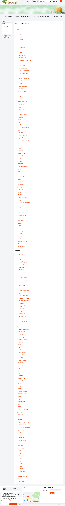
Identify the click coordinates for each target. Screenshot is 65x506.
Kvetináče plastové (22, 200)
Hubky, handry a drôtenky (22, 164)
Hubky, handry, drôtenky (22, 390)
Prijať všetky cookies (12, 503)
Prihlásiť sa (29, 1)
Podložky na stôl (21, 365)
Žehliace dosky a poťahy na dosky (23, 182)
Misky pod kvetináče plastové (24, 204)
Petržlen (21, 473)
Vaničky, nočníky (21, 160)
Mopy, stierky (20, 161)
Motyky (20, 207)
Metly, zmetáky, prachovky (22, 166)
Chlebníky (20, 83)
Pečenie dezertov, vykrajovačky (24, 75)
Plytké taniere (21, 106)
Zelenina (20, 228)
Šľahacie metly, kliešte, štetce (24, 76)
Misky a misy (21, 282)
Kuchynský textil (22, 89)
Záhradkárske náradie (21, 205)
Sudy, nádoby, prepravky (22, 215)
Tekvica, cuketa (22, 471)
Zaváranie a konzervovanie (22, 91)
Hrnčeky (20, 122)
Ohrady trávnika (20, 220)
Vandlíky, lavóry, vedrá (22, 168)
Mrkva (21, 230)
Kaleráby (21, 469)
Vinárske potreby (22, 324)
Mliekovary (21, 45)
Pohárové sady (21, 150)
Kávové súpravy (21, 120)
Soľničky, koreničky (22, 85)
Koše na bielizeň (20, 156)
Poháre (20, 148)
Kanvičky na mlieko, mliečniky (24, 127)
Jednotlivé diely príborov (23, 133)
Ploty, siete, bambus (21, 218)
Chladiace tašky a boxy (22, 195)
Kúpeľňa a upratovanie (25, 16)
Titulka (5, 16)
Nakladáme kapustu (22, 323)
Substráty (19, 447)
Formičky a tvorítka (22, 57)
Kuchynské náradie (21, 67)
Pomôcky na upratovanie (22, 394)
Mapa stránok (59, 16)
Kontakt (14, 488)
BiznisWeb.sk (60, 504)
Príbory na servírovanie (23, 135)
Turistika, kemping (21, 194)
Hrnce (20, 36)
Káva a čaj (19, 119)
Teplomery (19, 179)
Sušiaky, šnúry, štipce (21, 176)
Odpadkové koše (20, 163)
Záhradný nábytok (21, 189)
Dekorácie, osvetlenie (21, 191)
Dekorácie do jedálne (21, 137)
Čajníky (20, 34)
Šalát (21, 236)
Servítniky (20, 142)
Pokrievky (20, 52)
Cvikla (21, 474)
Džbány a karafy (21, 147)
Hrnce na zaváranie (22, 93)
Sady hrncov (21, 42)
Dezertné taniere (22, 104)
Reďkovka (21, 235)
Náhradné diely (22, 292)
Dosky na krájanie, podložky (23, 277)
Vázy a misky (21, 143)
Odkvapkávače (21, 88)
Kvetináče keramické (22, 199)
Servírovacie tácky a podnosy (24, 116)
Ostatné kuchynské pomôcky (24, 78)
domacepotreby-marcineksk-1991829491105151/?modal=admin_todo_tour (7, 36)
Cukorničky (21, 129)
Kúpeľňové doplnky (21, 155)
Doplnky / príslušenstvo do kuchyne (24, 80)
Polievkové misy (21, 112)
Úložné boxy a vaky (21, 181)
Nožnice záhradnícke (22, 209)
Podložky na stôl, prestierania (24, 140)
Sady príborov (21, 132)
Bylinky (20, 225)
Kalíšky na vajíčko (22, 109)
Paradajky (21, 231)
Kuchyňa (10, 16)
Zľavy (53, 16)
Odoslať (52, 493)
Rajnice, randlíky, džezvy (24, 40)
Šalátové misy (21, 117)
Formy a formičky (22, 47)
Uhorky (21, 238)
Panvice (20, 49)
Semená (19, 223)
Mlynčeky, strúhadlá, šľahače (24, 70)
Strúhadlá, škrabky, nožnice (23, 73)
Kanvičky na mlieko (22, 352)
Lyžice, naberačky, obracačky (24, 68)
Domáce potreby (20, 244)
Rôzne (19, 186)
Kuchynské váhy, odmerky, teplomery (25, 60)
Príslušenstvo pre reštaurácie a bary (25, 151)
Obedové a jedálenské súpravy (23, 101)
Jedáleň (16, 16)
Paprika (21, 233)
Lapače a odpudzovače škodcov (23, 241)
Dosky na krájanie (22, 55)
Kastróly (21, 39)
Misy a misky (21, 63)
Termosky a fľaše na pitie (23, 86)
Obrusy (20, 138)
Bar (18, 145)
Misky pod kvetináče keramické (24, 202)
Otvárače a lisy (21, 71)
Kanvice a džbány (22, 125)
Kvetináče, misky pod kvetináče (23, 197)
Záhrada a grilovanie (45, 16)
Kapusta (21, 468)
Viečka (20, 96)
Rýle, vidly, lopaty (22, 213)
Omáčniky (20, 111)
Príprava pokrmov (21, 54)
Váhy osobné (20, 158)
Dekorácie (19, 171)
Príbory (19, 130)
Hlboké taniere (21, 107)
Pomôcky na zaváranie (23, 98)
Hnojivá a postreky (21, 222)
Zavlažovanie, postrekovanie (23, 217)
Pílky (20, 210)
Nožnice (20, 434)
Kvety (20, 226)
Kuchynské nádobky (22, 303)
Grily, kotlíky (20, 192)
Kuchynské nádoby (22, 81)
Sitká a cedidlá (21, 62)
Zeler (21, 240)
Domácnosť (35, 16)
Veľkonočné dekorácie (21, 184)
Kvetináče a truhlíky (21, 174)
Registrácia (35, 1)
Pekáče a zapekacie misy (23, 50)
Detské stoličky (20, 173)
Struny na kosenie (22, 212)
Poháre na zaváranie (22, 94)
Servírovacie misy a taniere (23, 114)
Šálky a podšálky (22, 124)
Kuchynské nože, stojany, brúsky (24, 58)
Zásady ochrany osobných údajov (6, 500)
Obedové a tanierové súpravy (24, 102)
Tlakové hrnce (21, 44)
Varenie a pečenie (21, 32)
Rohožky (19, 178)
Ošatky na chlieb (22, 65)
